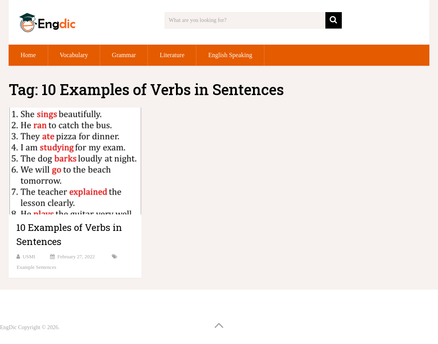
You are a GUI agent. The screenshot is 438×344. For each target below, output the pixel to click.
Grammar (124, 55)
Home (28, 55)
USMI (29, 256)
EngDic (8, 327)
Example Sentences (36, 267)
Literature (172, 55)
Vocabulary (74, 55)
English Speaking (230, 55)
